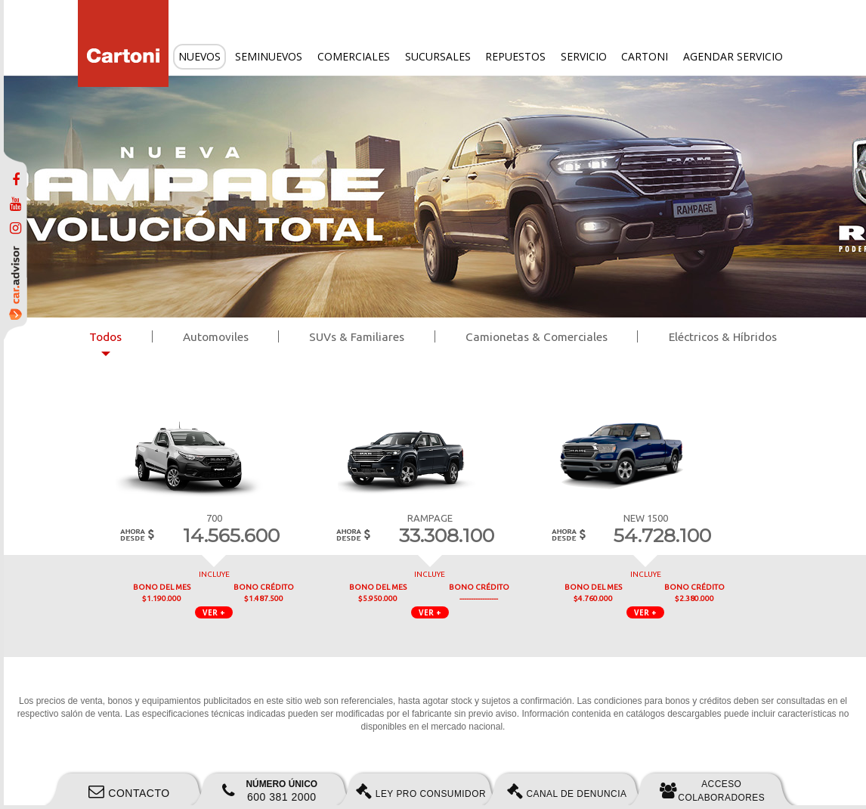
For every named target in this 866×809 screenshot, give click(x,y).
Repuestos (515, 56)
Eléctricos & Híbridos (723, 336)
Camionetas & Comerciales (536, 336)
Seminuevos (268, 56)
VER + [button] (214, 612)
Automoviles (216, 336)
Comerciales (353, 56)
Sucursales (438, 56)
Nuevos (199, 56)
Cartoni (644, 56)
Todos (105, 336)
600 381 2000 (269, 791)
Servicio (584, 56)
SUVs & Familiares (356, 336)
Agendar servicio (733, 56)
